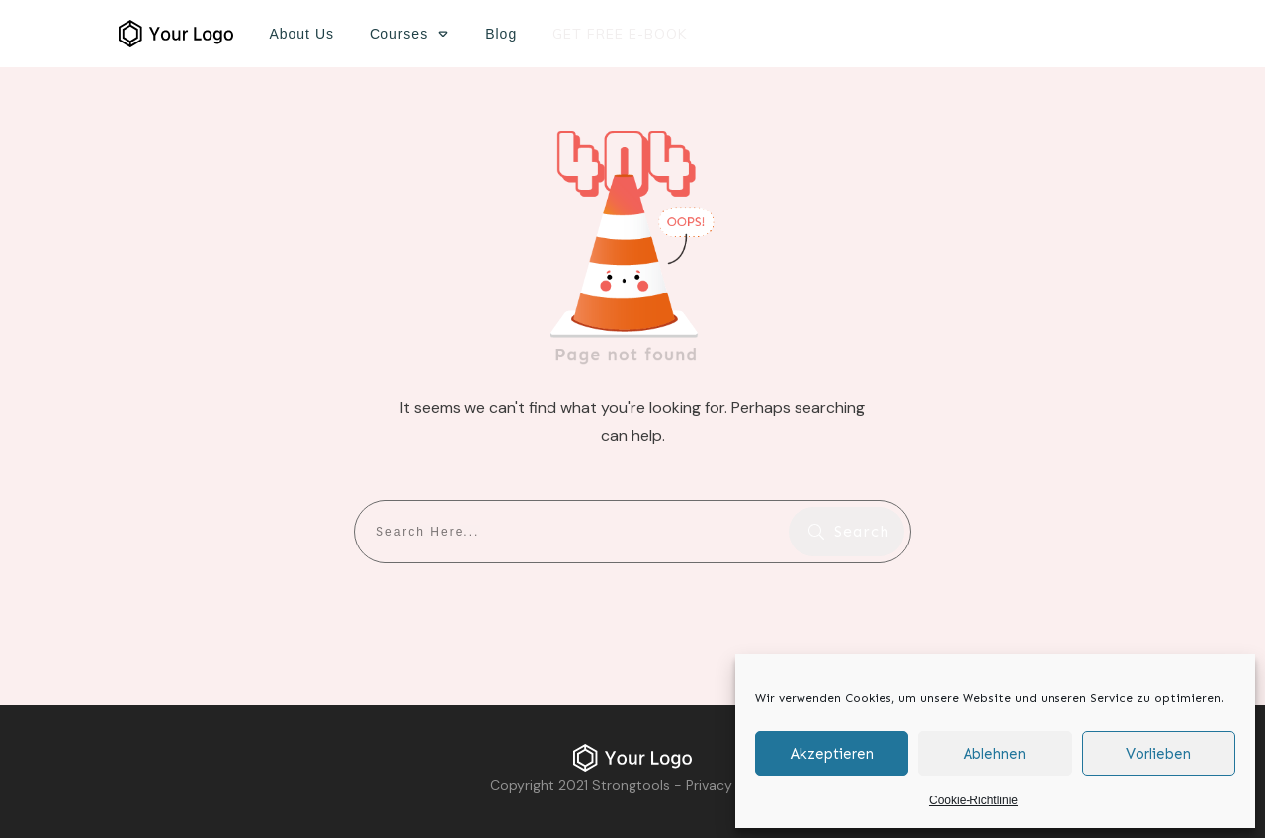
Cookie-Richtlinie (973, 800)
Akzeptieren (832, 754)
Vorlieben (1158, 754)
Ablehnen (995, 754)
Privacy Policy (730, 785)
